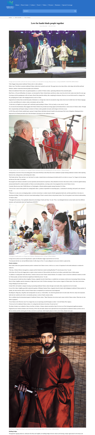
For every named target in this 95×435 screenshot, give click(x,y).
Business (57, 5)
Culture (32, 5)
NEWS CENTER (18, 17)
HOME (10, 17)
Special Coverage (67, 5)
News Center (24, 5)
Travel (39, 5)
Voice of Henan (27, 17)
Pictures (50, 5)
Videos (45, 5)
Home (17, 5)
